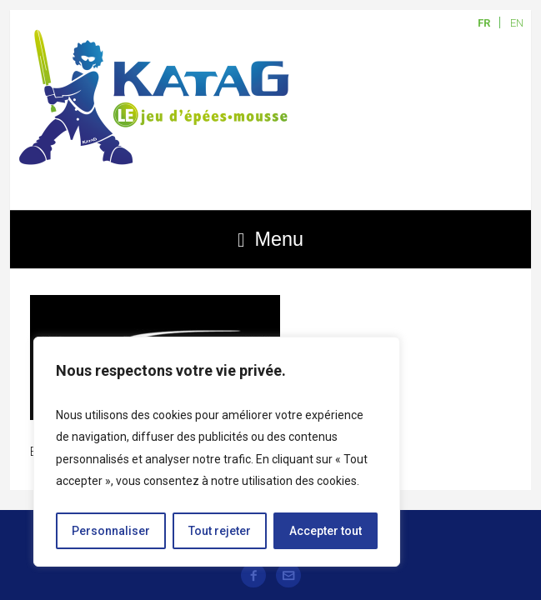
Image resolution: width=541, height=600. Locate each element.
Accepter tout (325, 531)
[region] (216, 452)
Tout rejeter (219, 531)
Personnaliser (111, 531)
